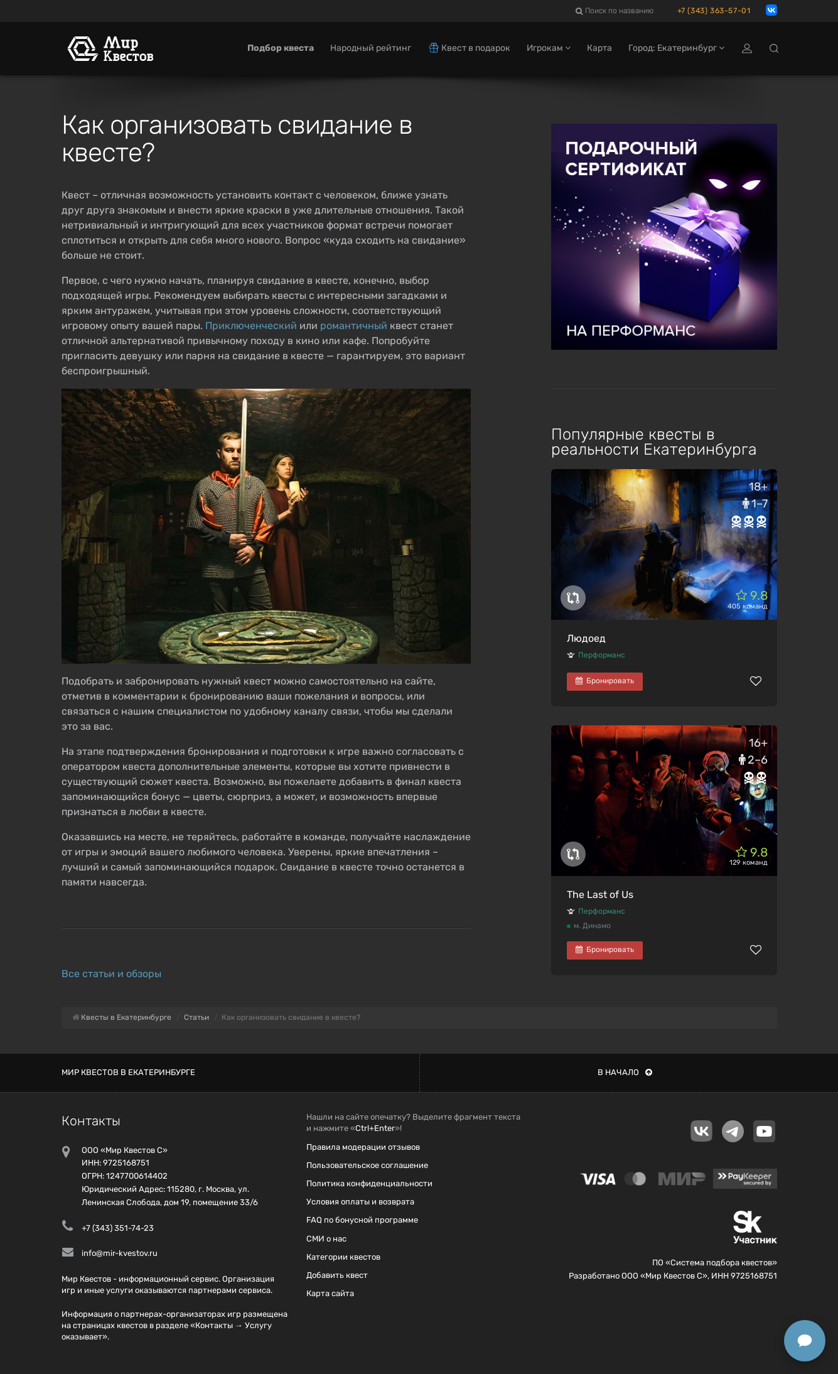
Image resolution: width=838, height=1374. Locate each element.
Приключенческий (251, 326)
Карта (599, 48)
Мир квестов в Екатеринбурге (128, 1072)
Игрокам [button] (549, 48)
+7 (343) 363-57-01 (714, 10)
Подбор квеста (280, 48)
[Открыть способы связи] (804, 1340)
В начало (625, 1072)
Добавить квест (337, 1275)
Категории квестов (343, 1257)
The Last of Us (600, 895)
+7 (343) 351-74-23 (118, 1228)
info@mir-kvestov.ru (120, 1253)
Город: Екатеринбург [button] (676, 48)
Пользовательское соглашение (367, 1165)
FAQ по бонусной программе (362, 1220)
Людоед (586, 638)
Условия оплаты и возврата (360, 1201)
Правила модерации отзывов (363, 1147)
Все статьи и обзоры (111, 974)
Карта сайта (330, 1293)
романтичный (353, 326)
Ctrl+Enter (375, 1128)
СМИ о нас (326, 1238)
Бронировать (605, 680)
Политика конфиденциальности (369, 1183)
